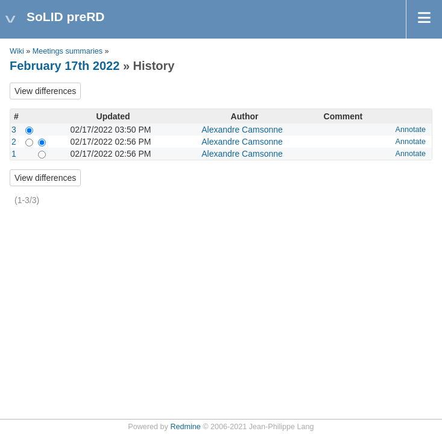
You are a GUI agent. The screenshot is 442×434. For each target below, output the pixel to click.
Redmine (185, 427)
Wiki (17, 51)
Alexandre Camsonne (242, 129)
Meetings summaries (68, 51)
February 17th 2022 (64, 65)
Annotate (411, 129)
